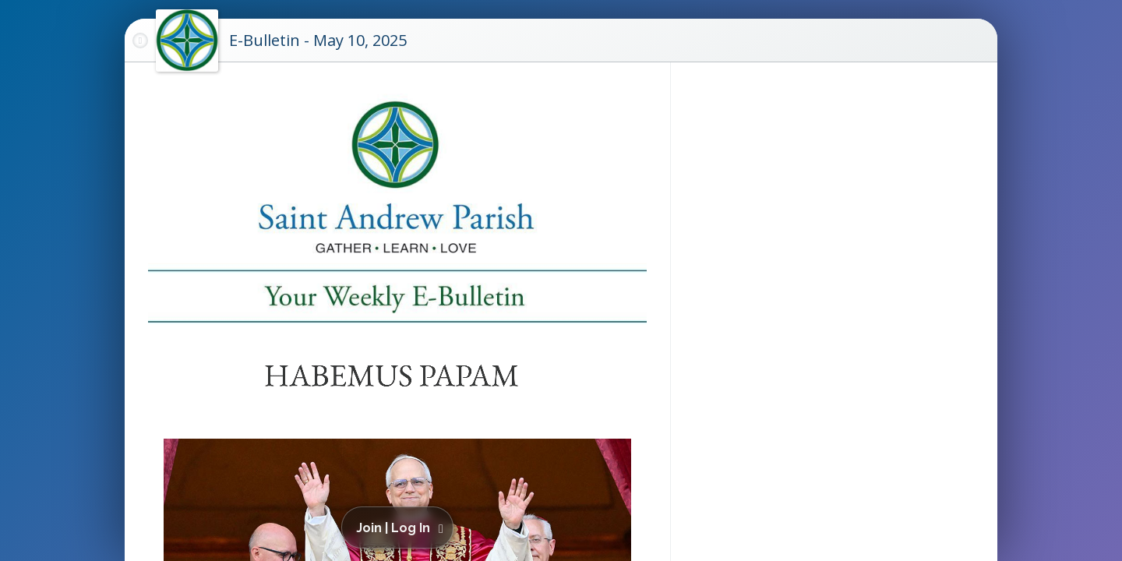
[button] (400, 527)
